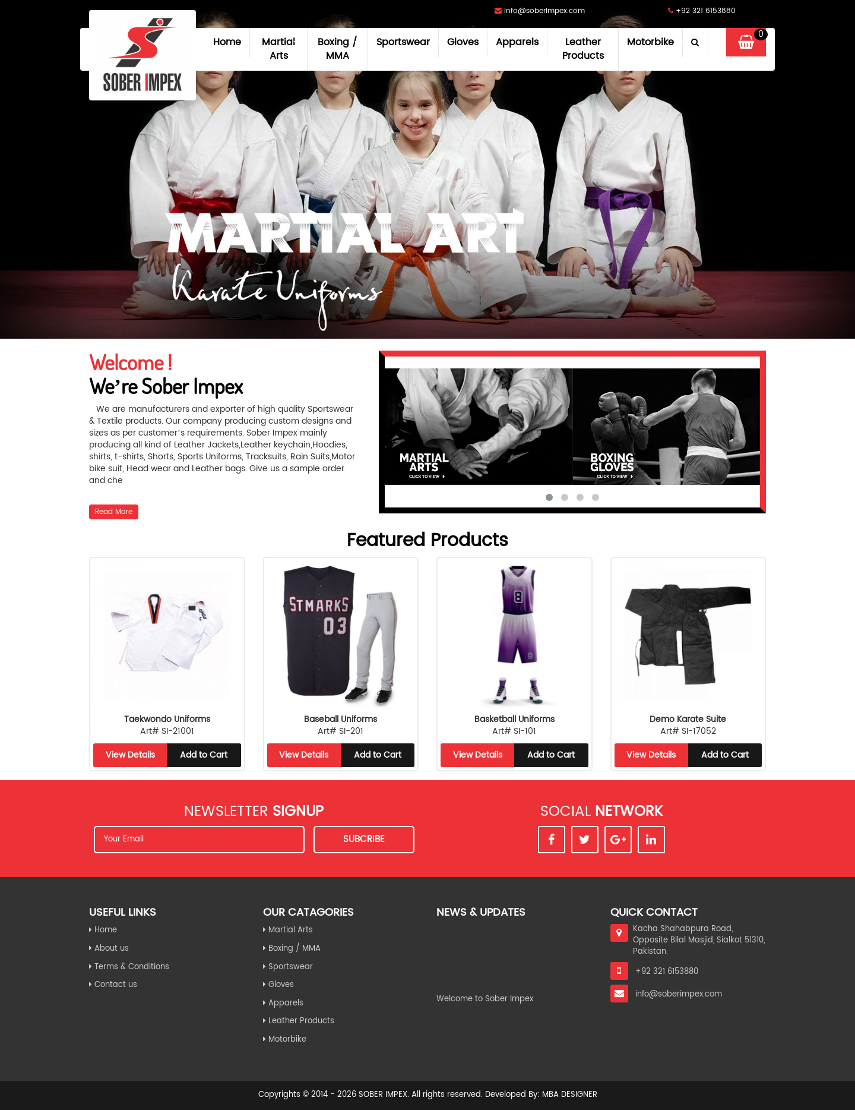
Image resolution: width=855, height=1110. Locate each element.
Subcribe (364, 839)
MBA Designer (569, 1095)
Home (227, 42)
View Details (130, 755)
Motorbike (650, 42)
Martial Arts (278, 49)
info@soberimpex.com (678, 994)
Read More (113, 512)
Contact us (113, 985)
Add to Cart (203, 755)
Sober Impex (383, 1095)
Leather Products (583, 49)
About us (109, 948)
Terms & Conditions (129, 967)
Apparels (517, 42)
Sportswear (403, 42)
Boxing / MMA (337, 49)
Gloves (463, 42)
